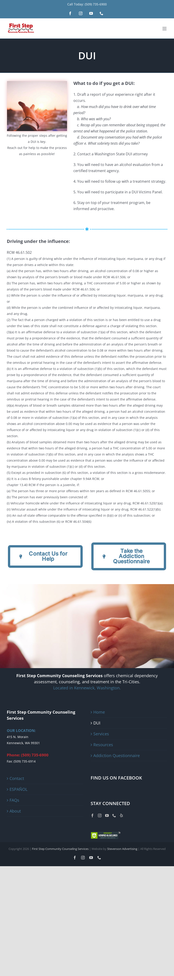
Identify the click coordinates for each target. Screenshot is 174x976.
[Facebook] (92, 815)
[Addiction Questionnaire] (45, 556)
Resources (103, 744)
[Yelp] (121, 815)
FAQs (14, 800)
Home (99, 712)
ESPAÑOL (18, 789)
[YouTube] (107, 815)
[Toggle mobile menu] (164, 28)
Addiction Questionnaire (116, 755)
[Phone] (114, 815)
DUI (96, 723)
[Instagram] (100, 815)
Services (101, 733)
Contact (17, 778)
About (15, 811)
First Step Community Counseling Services (60, 849)
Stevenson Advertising (122, 849)
